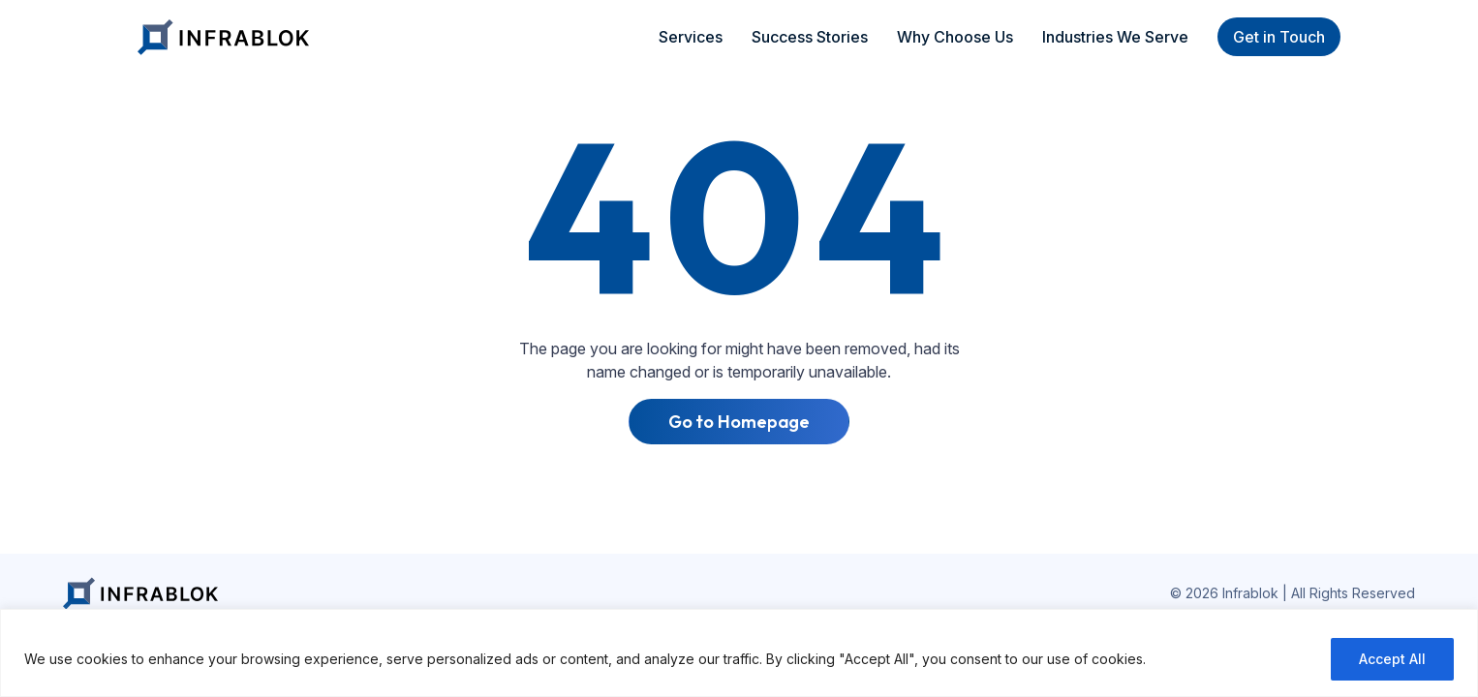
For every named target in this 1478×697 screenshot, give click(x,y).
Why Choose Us (955, 36)
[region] (739, 653)
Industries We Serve (1115, 36)
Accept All (1392, 659)
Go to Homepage (739, 421)
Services (691, 36)
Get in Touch (1279, 36)
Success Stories (810, 36)
